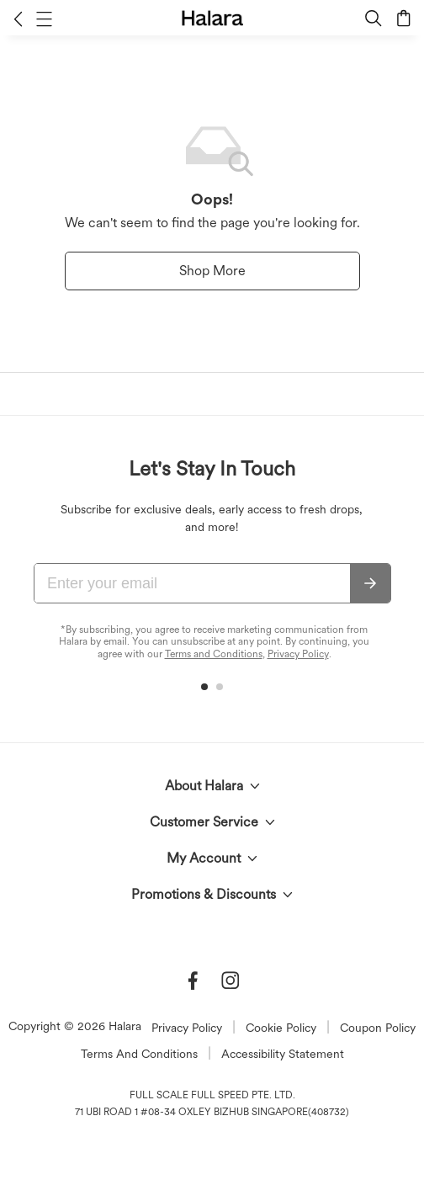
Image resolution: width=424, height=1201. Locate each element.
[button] (18, 18)
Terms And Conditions (139, 1053)
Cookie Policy (281, 1027)
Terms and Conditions (213, 654)
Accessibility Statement (282, 1053)
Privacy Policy (298, 654)
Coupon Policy (378, 1027)
